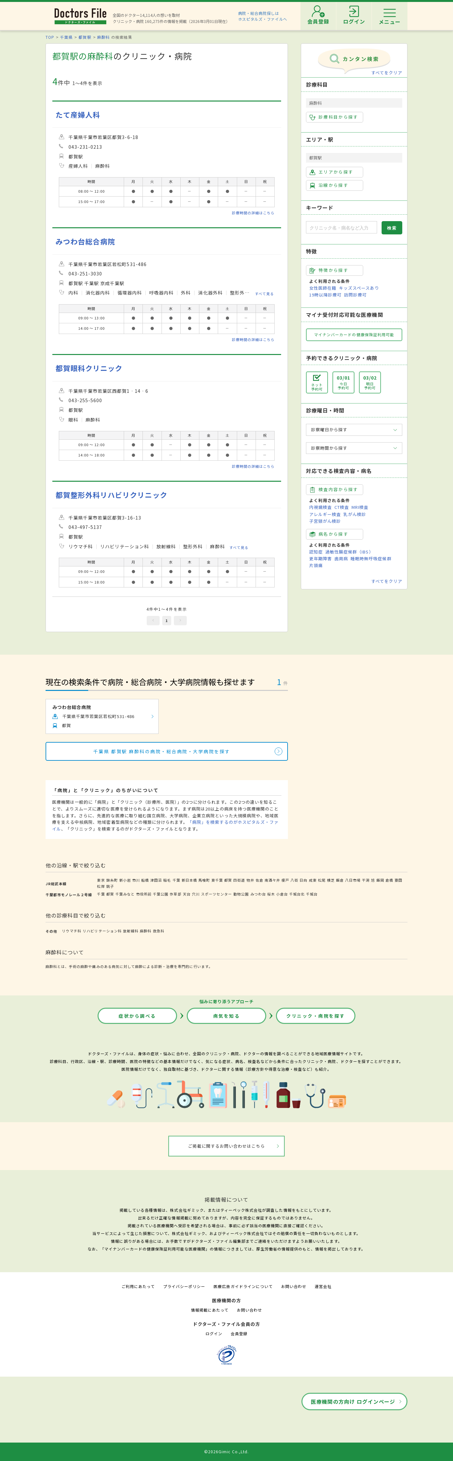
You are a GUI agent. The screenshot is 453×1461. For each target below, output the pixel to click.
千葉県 (66, 37)
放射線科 (131, 930)
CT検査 (341, 507)
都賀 (228, 880)
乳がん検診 (354, 514)
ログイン (213, 1333)
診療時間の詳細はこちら (253, 212)
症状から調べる (137, 1016)
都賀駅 (85, 37)
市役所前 (144, 894)
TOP (50, 37)
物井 (250, 880)
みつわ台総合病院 (85, 241)
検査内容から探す (334, 489)
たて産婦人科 (78, 115)
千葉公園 (160, 894)
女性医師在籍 (322, 288)
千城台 (312, 894)
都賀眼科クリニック (89, 368)
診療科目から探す (334, 117)
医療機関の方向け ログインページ (353, 1401)
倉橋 (389, 880)
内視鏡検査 (320, 507)
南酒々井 (272, 880)
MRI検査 (360, 507)
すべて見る (264, 293)
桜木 (271, 894)
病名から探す (329, 534)
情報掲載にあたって (209, 1310)
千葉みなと (125, 894)
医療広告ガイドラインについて (243, 1286)
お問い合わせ (293, 1286)
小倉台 (282, 894)
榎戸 (285, 880)
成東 (313, 880)
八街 (294, 880)
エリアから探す (331, 172)
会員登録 (239, 1333)
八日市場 (353, 880)
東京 (101, 880)
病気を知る (226, 1016)
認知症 (316, 552)
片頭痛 (316, 565)
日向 (303, 880)
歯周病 (341, 558)
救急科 (158, 930)
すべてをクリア (386, 73)
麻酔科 (103, 37)
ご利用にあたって (138, 1286)
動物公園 (241, 894)
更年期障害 (320, 558)
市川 (136, 880)
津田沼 (156, 880)
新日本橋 (189, 880)
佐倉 (259, 880)
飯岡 (380, 880)
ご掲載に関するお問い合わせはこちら (226, 1146)
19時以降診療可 (325, 295)
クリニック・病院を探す (315, 1016)
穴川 (196, 894)
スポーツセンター (216, 894)
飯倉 (340, 880)
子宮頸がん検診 (325, 521)
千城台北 (297, 894)
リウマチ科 (71, 930)
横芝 (331, 880)
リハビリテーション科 (102, 930)
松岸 (101, 886)
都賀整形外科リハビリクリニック (111, 495)
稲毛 (167, 880)
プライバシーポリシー (184, 1286)
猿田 (398, 880)
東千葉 (217, 880)
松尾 (322, 880)
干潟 (366, 880)
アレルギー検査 (325, 514)
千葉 (176, 880)
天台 (187, 894)
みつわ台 (258, 894)
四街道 (239, 880)
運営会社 (323, 1286)
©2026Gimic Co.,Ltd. (226, 1451)
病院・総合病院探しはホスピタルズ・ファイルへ (263, 16)
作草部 (175, 894)
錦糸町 (112, 880)
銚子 (110, 886)
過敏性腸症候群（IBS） (349, 552)
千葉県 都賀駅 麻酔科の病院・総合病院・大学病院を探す (161, 751)
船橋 (145, 880)
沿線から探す (329, 185)
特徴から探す (329, 270)
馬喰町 (204, 880)
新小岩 (125, 880)
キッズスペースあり (359, 288)
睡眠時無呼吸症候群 (371, 558)
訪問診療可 (355, 295)
